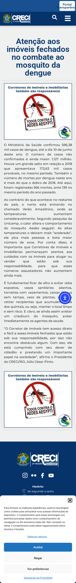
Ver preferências (38, 569)
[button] (70, 500)
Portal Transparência (67, 6)
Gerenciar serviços (37, 536)
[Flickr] (34, 476)
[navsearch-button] (54, 19)
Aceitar (38, 547)
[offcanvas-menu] (67, 19)
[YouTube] (51, 476)
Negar (38, 558)
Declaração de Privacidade (38, 577)
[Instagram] (25, 476)
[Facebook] (42, 476)
